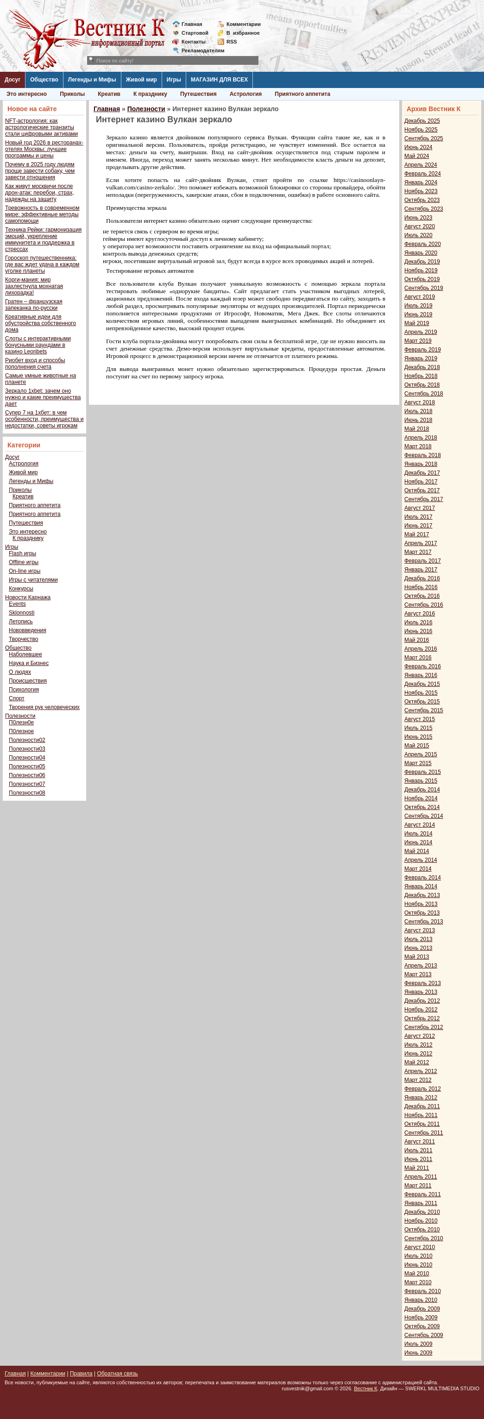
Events (17, 604)
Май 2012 (416, 1062)
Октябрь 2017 (422, 490)
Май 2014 (416, 851)
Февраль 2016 (422, 666)
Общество (44, 79)
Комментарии (243, 24)
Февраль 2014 (422, 877)
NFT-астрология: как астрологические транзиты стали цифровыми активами (41, 127)
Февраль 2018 (422, 455)
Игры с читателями (33, 580)
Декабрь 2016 (422, 578)
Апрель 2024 (420, 165)
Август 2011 (419, 1141)
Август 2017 (419, 508)
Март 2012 (418, 1080)
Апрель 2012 (420, 1071)
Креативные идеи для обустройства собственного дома (40, 323)
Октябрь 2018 (422, 385)
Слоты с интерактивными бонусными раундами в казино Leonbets (38, 345)
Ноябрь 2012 (421, 1009)
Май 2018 (416, 429)
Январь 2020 (420, 253)
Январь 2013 (420, 992)
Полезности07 (27, 784)
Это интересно (26, 94)
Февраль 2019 (422, 349)
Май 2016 (416, 640)
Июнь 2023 (418, 217)
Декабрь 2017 (422, 473)
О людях (20, 672)
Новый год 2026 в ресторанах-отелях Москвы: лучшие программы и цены (44, 149)
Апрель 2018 (420, 437)
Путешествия (198, 94)
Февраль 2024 (422, 173)
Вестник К (365, 1388)
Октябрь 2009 (422, 1326)
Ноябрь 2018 (421, 376)
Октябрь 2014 (422, 807)
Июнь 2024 (418, 147)
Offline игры (23, 562)
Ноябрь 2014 (421, 798)
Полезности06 (27, 775)
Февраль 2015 (422, 772)
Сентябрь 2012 (423, 1027)
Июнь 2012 (418, 1053)
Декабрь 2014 (422, 789)
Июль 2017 (418, 517)
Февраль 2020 (422, 244)
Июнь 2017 (418, 525)
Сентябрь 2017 (423, 499)
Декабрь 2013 (422, 895)
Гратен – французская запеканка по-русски (34, 304)
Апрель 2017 (420, 543)
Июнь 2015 (418, 737)
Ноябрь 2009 (421, 1317)
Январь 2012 (420, 1097)
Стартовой (195, 33)
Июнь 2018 (418, 420)
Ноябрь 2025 (421, 129)
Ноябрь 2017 (421, 481)
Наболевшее (25, 654)
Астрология (246, 94)
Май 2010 (416, 1273)
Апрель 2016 (420, 649)
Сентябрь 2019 (423, 288)
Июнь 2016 (418, 631)
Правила (81, 1373)
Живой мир (141, 79)
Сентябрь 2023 (423, 209)
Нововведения (27, 630)
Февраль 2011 (422, 1194)
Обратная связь (117, 1373)
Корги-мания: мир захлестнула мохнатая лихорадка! (34, 286)
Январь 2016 (420, 675)
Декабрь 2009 (422, 1309)
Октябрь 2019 (422, 279)
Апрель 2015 (420, 754)
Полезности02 (27, 740)
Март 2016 (418, 657)
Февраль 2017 (422, 561)
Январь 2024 (420, 182)
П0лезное (21, 731)
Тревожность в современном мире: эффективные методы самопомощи (42, 214)
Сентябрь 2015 (423, 710)
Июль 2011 (418, 1150)
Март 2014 (418, 869)
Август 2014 (419, 825)
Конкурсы (21, 588)
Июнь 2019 (418, 314)
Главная (192, 24)
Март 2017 (418, 552)
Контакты (194, 41)
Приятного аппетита (302, 94)
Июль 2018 (418, 411)
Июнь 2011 (418, 1159)
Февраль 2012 (422, 1089)
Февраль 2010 (422, 1291)
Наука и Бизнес (29, 663)
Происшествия (28, 681)
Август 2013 (419, 930)
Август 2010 (419, 1247)
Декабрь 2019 (422, 261)
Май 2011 (416, 1168)
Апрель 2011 (420, 1177)
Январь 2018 (420, 464)
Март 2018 (418, 446)
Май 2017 (416, 534)
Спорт (17, 698)
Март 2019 (418, 341)
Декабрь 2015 (422, 684)
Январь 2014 (420, 886)
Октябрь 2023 (422, 200)
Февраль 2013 (422, 983)
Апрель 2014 (420, 860)
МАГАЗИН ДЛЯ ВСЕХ (219, 79)
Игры (174, 79)
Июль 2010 (418, 1256)
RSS (231, 41)
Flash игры (22, 553)
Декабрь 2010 (422, 1212)
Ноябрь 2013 (421, 904)
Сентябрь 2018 (423, 393)
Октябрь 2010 (422, 1229)
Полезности (20, 716)
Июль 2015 (418, 728)
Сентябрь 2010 (423, 1238)
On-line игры (24, 571)
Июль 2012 (418, 1045)
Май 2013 (416, 957)
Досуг (12, 79)
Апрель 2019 (420, 332)
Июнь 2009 (418, 1353)
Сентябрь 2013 (423, 921)
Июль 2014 (418, 833)
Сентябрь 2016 (423, 605)
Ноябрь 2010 (421, 1221)
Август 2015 (419, 719)
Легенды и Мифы (92, 79)
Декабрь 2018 (422, 367)
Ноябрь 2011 (421, 1115)
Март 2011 (418, 1185)
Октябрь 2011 (422, 1124)
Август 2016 (419, 613)
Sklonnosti (21, 612)
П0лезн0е (21, 722)
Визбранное (243, 33)
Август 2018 (419, 402)
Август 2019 (419, 297)
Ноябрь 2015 (421, 693)
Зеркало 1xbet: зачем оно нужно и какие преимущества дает (43, 397)
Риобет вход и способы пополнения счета (35, 363)
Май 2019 (416, 323)
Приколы (72, 94)
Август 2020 (419, 226)
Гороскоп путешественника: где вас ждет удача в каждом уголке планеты (42, 264)
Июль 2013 (418, 939)
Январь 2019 (420, 358)
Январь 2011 (420, 1203)
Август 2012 (419, 1036)
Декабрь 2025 (422, 121)
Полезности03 (27, 749)
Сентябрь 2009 (423, 1335)
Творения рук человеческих (44, 707)
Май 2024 (416, 156)
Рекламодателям (199, 50)
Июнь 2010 (418, 1265)
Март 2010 (418, 1282)
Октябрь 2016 (422, 596)
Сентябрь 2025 (423, 138)
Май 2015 (416, 745)
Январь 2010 (420, 1300)
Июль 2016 (418, 622)
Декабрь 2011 (422, 1106)
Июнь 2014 (418, 842)
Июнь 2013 (418, 948)
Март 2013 (418, 974)
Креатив (109, 94)
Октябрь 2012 (422, 1018)
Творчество (23, 639)
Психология (24, 689)
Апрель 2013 (420, 965)
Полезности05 (27, 766)
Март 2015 (418, 763)
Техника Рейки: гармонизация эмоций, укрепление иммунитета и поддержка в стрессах (43, 239)
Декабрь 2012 (422, 1001)
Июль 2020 (418, 235)
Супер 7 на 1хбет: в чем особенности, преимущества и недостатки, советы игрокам (44, 419)
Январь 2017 (420, 569)
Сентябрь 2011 (423, 1133)
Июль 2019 (418, 305)
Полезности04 (27, 757)
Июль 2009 (418, 1344)
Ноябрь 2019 (421, 270)
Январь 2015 (420, 781)
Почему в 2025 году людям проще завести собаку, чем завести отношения (40, 171)
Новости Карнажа (27, 597)
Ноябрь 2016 (421, 587)
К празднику (150, 94)
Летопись (21, 621)
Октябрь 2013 (422, 913)
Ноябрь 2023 (421, 191)
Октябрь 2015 (422, 701)
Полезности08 (27, 793)
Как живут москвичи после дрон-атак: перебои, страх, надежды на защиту (39, 192)
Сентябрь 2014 (423, 816)
